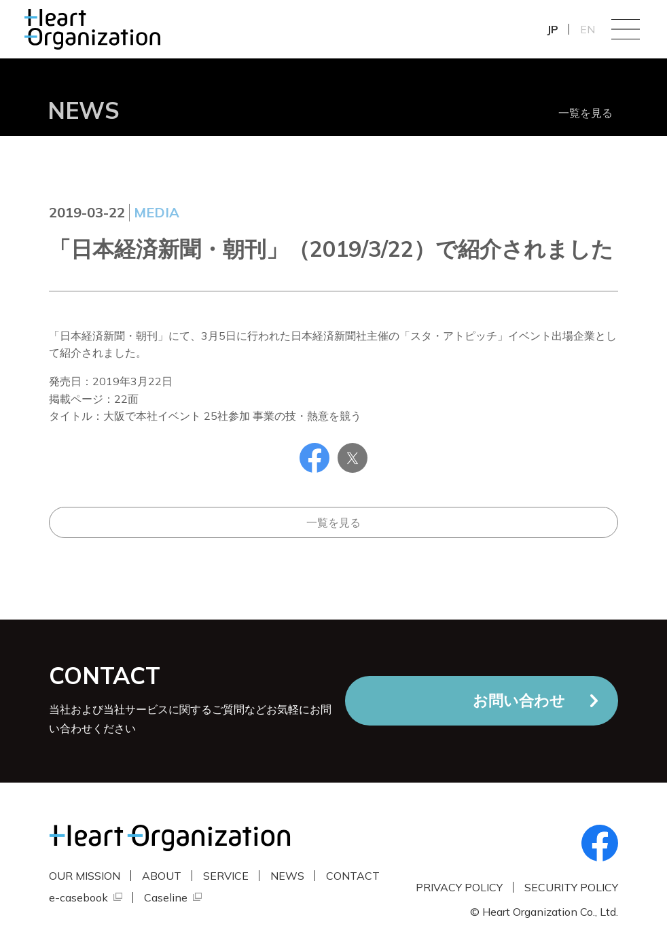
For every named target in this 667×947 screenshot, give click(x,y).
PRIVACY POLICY (459, 887)
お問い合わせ (519, 700)
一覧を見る (585, 113)
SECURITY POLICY (571, 887)
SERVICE (226, 875)
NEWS (287, 875)
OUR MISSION (84, 875)
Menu (625, 29)
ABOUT (161, 875)
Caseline (165, 897)
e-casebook (78, 897)
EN (587, 29)
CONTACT (353, 875)
